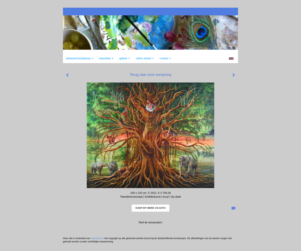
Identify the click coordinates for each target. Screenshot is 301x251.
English (231, 58)
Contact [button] (165, 58)
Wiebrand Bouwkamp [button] (79, 58)
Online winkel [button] (145, 58)
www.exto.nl (97, 238)
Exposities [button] (106, 58)
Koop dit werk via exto (150, 208)
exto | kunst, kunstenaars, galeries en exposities (74, 11)
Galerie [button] (124, 58)
